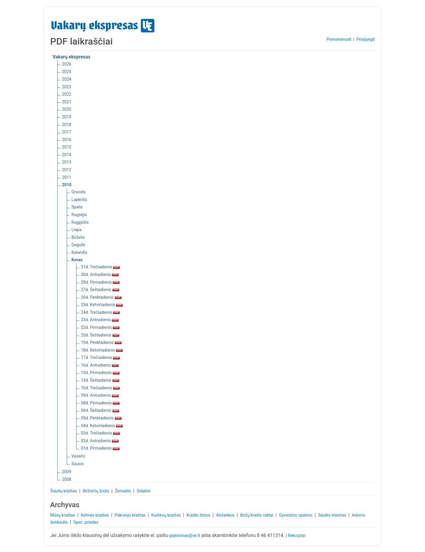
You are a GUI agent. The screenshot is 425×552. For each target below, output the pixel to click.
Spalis (77, 207)
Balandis (79, 252)
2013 (66, 162)
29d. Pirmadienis (100, 282)
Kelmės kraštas (95, 515)
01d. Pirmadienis (100, 448)
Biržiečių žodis (96, 491)
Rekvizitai (296, 535)
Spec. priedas (85, 522)
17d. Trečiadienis (100, 357)
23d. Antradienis (100, 319)
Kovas (77, 259)
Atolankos (226, 515)
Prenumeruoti (338, 39)
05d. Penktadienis (101, 418)
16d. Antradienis (100, 365)
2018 (66, 124)
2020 (66, 109)
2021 (66, 101)
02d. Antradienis (100, 440)
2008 (66, 479)
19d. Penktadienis (101, 342)
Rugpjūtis (80, 222)
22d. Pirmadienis (100, 327)
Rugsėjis (79, 214)
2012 (66, 169)
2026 (66, 64)
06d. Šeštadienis (100, 410)
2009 (66, 471)
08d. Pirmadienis (100, 403)
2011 (66, 177)
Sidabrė (144, 491)
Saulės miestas (332, 515)
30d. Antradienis (100, 274)
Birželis (78, 237)
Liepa (76, 229)
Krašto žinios (199, 515)
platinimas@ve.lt (184, 535)
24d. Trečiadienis (100, 312)
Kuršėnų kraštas (166, 515)
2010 (66, 184)
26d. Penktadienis (101, 297)
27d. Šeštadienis (100, 289)
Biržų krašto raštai (257, 515)
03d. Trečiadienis (100, 433)
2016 (66, 139)
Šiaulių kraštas (64, 491)
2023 (66, 86)
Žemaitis (123, 491)
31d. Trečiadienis (100, 266)
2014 (66, 154)
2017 (66, 132)
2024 (66, 79)
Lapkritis (79, 199)
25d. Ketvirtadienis (102, 304)
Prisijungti (366, 39)
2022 (66, 94)
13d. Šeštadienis (100, 380)
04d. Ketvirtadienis (102, 425)
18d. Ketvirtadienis (102, 350)
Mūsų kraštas (63, 515)
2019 (66, 117)
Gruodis (78, 192)
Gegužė (78, 244)
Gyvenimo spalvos (296, 515)
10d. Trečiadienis (100, 388)
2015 (66, 147)
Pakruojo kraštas (130, 515)
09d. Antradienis (100, 395)
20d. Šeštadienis (100, 335)
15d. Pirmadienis (100, 372)
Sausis (77, 463)
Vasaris (78, 456)
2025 (66, 71)
